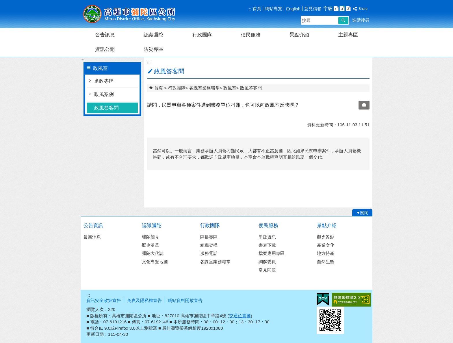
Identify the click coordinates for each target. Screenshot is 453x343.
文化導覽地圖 (155, 261)
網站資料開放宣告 (185, 300)
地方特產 (325, 253)
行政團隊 (202, 35)
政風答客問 (106, 108)
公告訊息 (105, 35)
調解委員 (267, 261)
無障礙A (351, 300)
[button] (343, 20)
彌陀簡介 (150, 237)
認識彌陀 (153, 35)
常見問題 (267, 269)
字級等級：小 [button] (336, 8)
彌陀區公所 (129, 14)
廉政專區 (104, 81)
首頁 (257, 8)
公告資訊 (93, 225)
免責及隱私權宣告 (144, 300)
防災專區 (153, 49)
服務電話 (209, 253)
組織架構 (209, 245)
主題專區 (348, 35)
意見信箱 (313, 8)
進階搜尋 (361, 20)
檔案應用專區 (272, 253)
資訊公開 (105, 49)
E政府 (323, 299)
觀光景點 (325, 237)
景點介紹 (299, 35)
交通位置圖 (240, 315)
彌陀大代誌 (153, 253)
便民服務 (251, 35)
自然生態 (325, 261)
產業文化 (325, 245)
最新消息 (92, 237)
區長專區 (209, 237)
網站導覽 (273, 8)
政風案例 (104, 94)
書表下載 (267, 245)
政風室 (229, 88)
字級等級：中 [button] (342, 8)
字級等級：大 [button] (348, 8)
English (293, 8)
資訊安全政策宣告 (103, 300)
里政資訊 (267, 237)
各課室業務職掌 (204, 88)
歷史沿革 (150, 245)
